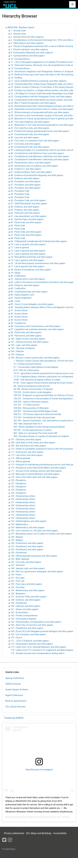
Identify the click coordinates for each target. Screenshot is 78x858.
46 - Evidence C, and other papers (26, 169)
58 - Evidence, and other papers (25, 207)
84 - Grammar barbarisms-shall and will (31, 386)
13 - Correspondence (20, 68)
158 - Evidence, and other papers (25, 600)
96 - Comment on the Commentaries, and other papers (35, 326)
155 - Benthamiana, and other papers (27, 590)
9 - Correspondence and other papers (28, 55)
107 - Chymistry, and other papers (26, 439)
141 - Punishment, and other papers (27, 546)
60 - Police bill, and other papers (25, 213)
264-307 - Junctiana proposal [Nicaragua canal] (35, 411)
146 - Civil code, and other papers (26, 562)
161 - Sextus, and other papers (24, 609)
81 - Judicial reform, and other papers (28, 279)
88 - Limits (15, 301)
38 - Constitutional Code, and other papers (30, 147)
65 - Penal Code (18, 229)
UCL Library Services (15, 706)
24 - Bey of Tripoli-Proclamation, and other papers (33, 103)
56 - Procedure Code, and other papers (28, 200)
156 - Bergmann (18, 593)
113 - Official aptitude (20, 458)
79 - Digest (15, 273)
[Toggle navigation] (72, 4)
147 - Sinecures (18, 565)
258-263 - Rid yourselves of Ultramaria (31, 408)
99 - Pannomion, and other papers (26, 335)
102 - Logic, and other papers (24, 345)
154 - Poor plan (18, 587)
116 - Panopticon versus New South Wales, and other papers (38, 468)
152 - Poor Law (17, 581)
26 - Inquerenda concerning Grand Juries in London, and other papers (42, 109)
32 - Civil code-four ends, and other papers (30, 128)
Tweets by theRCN (13, 718)
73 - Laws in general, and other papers (28, 254)
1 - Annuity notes (18, 30)
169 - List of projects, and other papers (28, 634)
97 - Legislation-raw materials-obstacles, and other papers (37, 329)
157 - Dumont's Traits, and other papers (29, 596)
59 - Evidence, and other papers (25, 210)
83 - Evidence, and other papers (25, 285)
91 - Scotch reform (19, 310)
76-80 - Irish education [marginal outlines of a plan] (37, 379)
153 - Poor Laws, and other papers (26, 584)
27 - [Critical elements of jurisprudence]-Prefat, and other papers (40, 112)
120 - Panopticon (18, 480)
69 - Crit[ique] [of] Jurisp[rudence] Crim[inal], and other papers (39, 241)
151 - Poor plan (18, 578)
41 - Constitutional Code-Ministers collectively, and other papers (40, 156)
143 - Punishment (19, 552)
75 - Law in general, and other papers (27, 260)
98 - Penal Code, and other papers (26, 332)
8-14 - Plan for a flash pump (26, 370)
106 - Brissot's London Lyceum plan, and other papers (35, 357)
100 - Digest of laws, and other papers (28, 339)
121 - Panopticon (18, 483)
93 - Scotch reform (19, 317)
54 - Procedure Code (20, 194)
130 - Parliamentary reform (23, 512)
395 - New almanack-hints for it (28, 424)
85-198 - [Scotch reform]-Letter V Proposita (33, 389)
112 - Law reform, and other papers (27, 455)
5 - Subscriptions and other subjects (27, 43)
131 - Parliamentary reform (23, 515)
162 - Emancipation (19, 612)
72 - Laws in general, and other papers (28, 251)
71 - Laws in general (20, 247)
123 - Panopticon (18, 490)
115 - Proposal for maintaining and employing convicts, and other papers (44, 464)
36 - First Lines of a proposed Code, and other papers (35, 140)
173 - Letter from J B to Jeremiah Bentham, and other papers (38, 647)
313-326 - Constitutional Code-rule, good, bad (34, 417)
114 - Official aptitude (20, 461)
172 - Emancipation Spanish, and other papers (32, 644)
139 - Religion (17, 540)
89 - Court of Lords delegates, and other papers (32, 304)
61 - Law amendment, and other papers (28, 216)
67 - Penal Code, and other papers (26, 235)
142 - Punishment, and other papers (27, 549)
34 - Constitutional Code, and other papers (30, 134)
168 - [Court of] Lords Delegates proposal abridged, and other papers (42, 631)
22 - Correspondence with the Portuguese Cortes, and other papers (41, 96)
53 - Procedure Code (20, 191)
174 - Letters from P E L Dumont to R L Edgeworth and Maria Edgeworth (43, 650)
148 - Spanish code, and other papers (28, 568)
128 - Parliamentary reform (23, 505)
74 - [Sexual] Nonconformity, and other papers (31, 257)
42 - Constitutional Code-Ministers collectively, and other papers (40, 159)
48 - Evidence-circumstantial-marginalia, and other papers (37, 175)
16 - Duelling (16, 77)
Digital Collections (14, 695)
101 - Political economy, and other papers (29, 342)
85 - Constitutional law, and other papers (29, 291)
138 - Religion (17, 537)
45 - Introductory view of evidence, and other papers (34, 166)
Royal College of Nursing (32, 817)
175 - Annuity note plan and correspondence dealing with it (37, 653)
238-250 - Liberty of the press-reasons (31, 401)
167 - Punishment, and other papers (27, 628)
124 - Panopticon (18, 493)
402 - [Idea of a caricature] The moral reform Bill (35, 433)
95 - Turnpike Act (18, 323)
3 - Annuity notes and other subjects (27, 37)
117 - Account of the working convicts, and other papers (36, 471)
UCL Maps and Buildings (38, 833)
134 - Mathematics (19, 524)
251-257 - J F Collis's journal (26, 405)
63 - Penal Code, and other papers (26, 222)
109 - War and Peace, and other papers (28, 446)
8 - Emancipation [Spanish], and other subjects (32, 52)
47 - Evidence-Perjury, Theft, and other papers (31, 172)
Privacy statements (14, 833)
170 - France (16, 637)
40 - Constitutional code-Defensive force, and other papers (37, 153)
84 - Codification (18, 288)
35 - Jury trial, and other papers (25, 137)
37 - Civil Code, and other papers (25, 144)
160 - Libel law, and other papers (25, 606)
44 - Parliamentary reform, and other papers (31, 162)
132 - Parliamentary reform (23, 518)
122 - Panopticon (18, 486)
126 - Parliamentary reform (23, 499)
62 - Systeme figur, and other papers (27, 219)
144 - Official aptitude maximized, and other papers (34, 556)
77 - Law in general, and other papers (27, 266)
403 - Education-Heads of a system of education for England (41, 436)
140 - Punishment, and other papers (27, 543)
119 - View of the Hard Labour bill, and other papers (34, 477)
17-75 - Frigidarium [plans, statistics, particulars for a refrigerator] (43, 376)
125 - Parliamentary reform (23, 496)
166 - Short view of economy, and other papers (32, 625)
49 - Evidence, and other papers (25, 178)
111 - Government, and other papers (27, 452)
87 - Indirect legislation (21, 298)
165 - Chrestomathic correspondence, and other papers (36, 622)
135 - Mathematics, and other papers (27, 527)
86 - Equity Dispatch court (22, 295)
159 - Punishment (19, 603)
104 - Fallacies (17, 351)
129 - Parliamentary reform (23, 508)
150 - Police (16, 574)
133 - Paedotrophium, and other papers (28, 521)
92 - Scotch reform (19, 313)
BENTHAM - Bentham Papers (21, 27)
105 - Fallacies (17, 354)
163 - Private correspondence (24, 615)
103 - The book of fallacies (23, 348)
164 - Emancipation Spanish (23, 619)
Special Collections (14, 678)
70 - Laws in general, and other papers (28, 244)
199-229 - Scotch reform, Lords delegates (32, 392)
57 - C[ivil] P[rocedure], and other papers (29, 203)
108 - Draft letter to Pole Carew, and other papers (33, 442)
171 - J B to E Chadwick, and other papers (30, 641)
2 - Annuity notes (18, 33)
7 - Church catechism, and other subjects (29, 49)
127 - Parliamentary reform (23, 502)
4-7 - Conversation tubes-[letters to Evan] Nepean (36, 367)
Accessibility (60, 833)
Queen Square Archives (16, 689)
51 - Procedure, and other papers (25, 185)
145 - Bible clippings (20, 559)
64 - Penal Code (18, 225)
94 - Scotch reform (19, 320)
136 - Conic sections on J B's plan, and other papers (34, 530)
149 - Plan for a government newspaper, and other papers (37, 571)
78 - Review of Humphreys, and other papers (31, 269)
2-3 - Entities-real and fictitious (27, 364)
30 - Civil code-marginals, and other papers (30, 122)
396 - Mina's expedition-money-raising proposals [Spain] (39, 427)
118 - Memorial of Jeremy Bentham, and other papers (35, 474)
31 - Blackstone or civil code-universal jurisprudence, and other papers (43, 125)
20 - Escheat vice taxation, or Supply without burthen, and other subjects (44, 90)
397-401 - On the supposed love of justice (33, 430)
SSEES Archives (13, 684)
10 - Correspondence (20, 59)
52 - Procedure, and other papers (25, 188)
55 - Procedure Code (20, 197)
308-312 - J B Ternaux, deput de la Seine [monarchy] (37, 414)
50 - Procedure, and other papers (25, 181)
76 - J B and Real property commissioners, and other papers (38, 263)
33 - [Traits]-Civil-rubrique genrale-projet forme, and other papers (40, 131)
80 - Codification (18, 276)
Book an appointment (15, 701)
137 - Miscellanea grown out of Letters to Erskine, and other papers (41, 534)
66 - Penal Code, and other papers (26, 232)
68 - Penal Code (18, 238)
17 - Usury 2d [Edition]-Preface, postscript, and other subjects (38, 81)
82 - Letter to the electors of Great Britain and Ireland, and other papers (43, 282)
